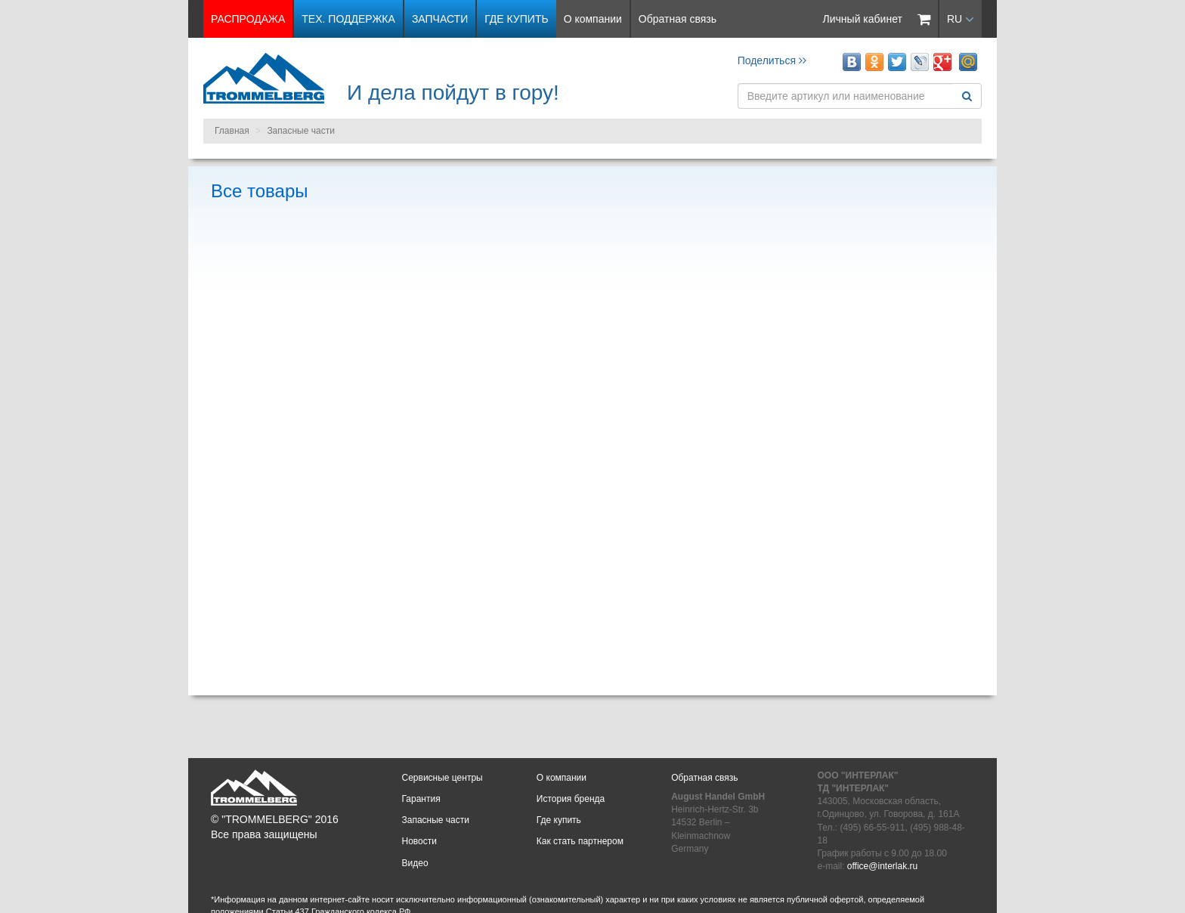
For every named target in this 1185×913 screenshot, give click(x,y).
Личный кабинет (862, 19)
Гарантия (421, 799)
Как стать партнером (580, 841)
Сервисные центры (442, 777)
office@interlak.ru (882, 866)
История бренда (571, 799)
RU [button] (960, 19)
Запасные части (300, 130)
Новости (419, 841)
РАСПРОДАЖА (248, 19)
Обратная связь (677, 19)
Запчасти (440, 19)
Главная (232, 130)
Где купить (516, 19)
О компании (593, 19)
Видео (415, 863)
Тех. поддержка (348, 19)
